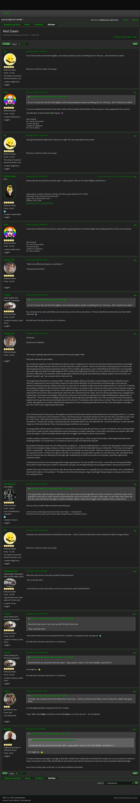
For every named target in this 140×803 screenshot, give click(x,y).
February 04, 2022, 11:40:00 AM (36, 51)
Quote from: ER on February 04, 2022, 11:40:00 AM (48, 97)
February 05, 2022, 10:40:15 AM (36, 652)
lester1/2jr (9, 260)
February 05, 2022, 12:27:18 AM (36, 530)
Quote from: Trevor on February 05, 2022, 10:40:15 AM (49, 734)
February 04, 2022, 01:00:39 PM (36, 225)
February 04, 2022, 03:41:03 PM (36, 260)
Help (115, 798)
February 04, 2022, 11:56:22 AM (36, 92)
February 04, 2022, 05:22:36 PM (36, 295)
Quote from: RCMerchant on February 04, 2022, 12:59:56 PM (51, 657)
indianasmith (10, 571)
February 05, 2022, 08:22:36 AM (36, 571)
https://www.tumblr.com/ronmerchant (40, 203)
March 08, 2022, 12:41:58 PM (35, 729)
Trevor (7, 295)
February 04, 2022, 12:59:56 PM (36, 176)
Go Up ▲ (134, 798)
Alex (6, 92)
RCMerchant (10, 176)
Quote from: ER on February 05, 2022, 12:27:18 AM (48, 696)
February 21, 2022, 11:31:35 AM (36, 691)
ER (5, 51)
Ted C (7, 691)
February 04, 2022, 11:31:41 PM (36, 333)
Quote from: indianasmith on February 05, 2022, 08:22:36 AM (52, 619)
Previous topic (119, 37)
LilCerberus (10, 484)
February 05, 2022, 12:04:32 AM (36, 484)
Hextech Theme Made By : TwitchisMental (17, 800)
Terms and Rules (124, 798)
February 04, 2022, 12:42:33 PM (36, 135)
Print (135, 44)
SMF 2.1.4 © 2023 (8, 798)
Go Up (4, 773)
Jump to (100, 783)
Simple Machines (20, 798)
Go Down (6, 44)
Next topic (132, 37)
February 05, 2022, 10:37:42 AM (36, 614)
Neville (7, 729)
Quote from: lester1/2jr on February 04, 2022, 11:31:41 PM (51, 489)
